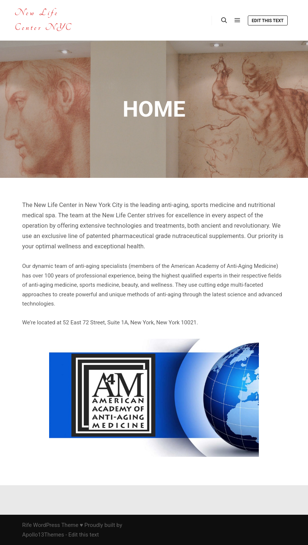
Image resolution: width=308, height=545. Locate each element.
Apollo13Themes (43, 534)
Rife (27, 525)
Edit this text (268, 20)
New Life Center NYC (43, 20)
